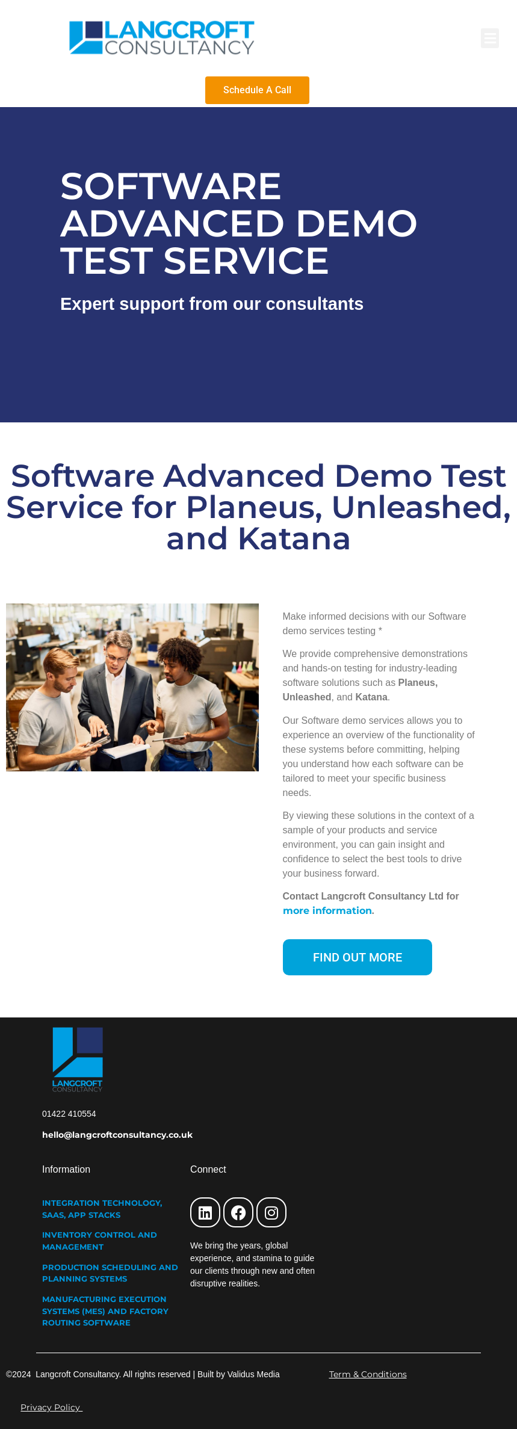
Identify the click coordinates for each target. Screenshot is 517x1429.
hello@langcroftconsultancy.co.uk (117, 1134)
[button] (490, 38)
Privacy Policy (51, 1407)
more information (327, 910)
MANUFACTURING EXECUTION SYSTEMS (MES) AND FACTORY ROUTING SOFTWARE (105, 1310)
